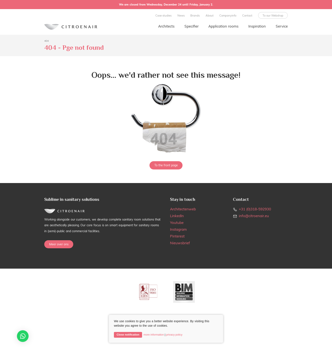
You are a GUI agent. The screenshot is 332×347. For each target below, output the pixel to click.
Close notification (128, 334)
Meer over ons (59, 244)
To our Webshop (273, 15)
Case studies (163, 15)
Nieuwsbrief (180, 243)
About (210, 15)
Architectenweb (183, 209)
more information (154, 334)
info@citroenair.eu (254, 216)
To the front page (166, 165)
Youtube (177, 222)
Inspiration (257, 26)
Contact (247, 15)
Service (282, 26)
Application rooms (223, 26)
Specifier (191, 26)
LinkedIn (177, 216)
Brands (195, 15)
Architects (166, 26)
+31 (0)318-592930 (255, 209)
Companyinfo (227, 15)
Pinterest (177, 236)
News (181, 15)
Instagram (178, 229)
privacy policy (174, 334)
